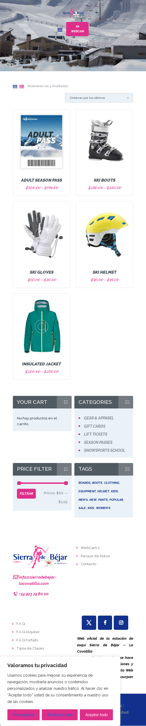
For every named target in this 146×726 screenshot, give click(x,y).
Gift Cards (94, 426)
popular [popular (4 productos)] (116, 500)
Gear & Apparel (99, 418)
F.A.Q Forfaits (27, 640)
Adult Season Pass (41, 180)
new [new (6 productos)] (92, 500)
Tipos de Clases (30, 648)
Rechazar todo (59, 715)
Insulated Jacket (41, 364)
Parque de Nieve (95, 556)
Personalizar (23, 715)
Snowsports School (104, 450)
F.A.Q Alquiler (28, 632)
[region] (60, 691)
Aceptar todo (96, 715)
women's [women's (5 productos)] (103, 508)
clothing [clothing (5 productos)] (111, 483)
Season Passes (98, 442)
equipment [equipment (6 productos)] (87, 491)
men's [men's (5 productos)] (83, 500)
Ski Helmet (104, 272)
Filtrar (26, 493)
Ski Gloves (42, 272)
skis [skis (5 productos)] (90, 508)
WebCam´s (90, 548)
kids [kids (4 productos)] (114, 491)
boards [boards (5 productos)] (84, 483)
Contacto (88, 564)
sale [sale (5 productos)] (82, 508)
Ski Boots (104, 180)
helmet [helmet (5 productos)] (103, 491)
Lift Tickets (95, 434)
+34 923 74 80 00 (34, 593)
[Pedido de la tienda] (99, 98)
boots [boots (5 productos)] (97, 483)
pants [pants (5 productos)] (103, 500)
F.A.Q (20, 624)
